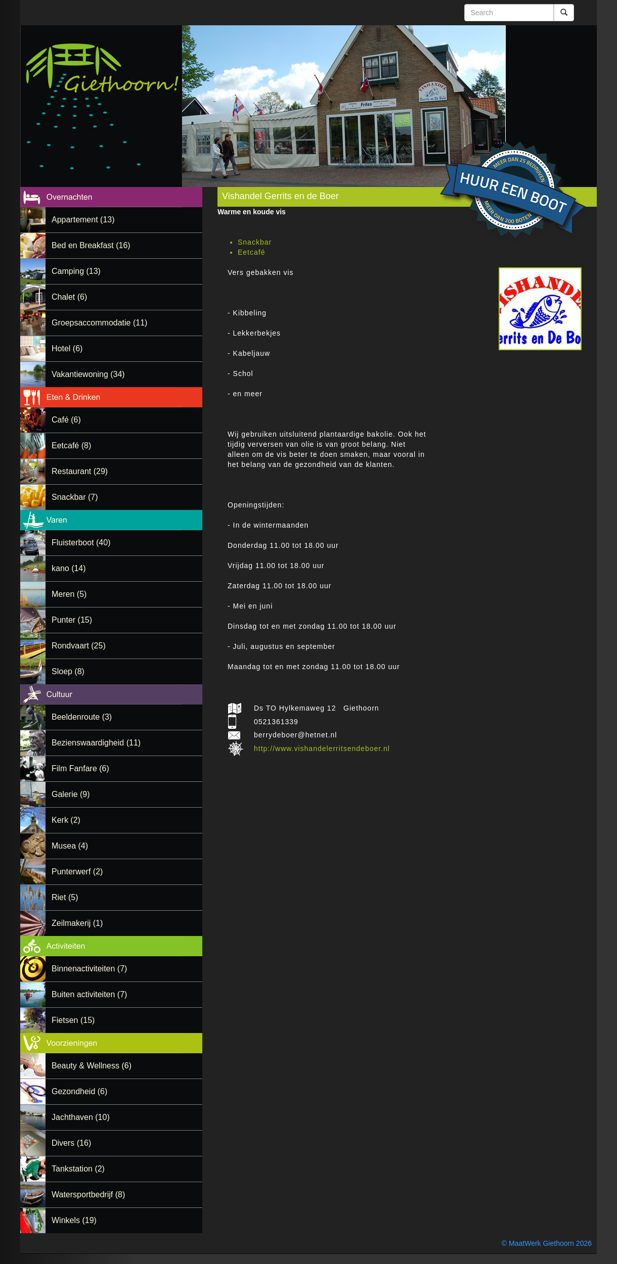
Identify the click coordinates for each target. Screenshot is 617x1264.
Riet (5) (65, 897)
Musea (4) (70, 845)
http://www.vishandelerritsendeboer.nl (322, 748)
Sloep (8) (68, 671)
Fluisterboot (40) (81, 542)
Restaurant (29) (80, 471)
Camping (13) (76, 271)
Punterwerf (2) (77, 871)
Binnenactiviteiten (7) (89, 968)
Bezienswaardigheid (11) (96, 742)
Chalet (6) (69, 297)
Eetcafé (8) (71, 445)
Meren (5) (69, 594)
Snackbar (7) (75, 497)
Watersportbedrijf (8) (88, 1194)
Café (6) (66, 419)
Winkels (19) (74, 1220)
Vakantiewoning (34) (88, 374)
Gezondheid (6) (79, 1091)
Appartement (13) (83, 219)
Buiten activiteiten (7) (89, 994)
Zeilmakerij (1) (77, 923)
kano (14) (69, 568)
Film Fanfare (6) (80, 768)
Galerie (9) (71, 794)
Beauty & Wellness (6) (91, 1065)
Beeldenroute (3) (82, 717)
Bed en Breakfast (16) (91, 245)
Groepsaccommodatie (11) (99, 322)
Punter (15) (72, 620)
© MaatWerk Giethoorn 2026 (547, 1243)
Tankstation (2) (78, 1168)
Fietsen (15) (73, 1020)
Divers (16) (71, 1143)
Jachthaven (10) (81, 1117)
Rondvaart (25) (79, 645)
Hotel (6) (67, 348)
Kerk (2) (66, 820)
